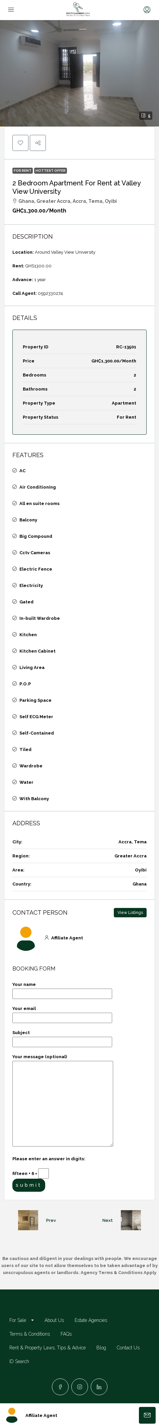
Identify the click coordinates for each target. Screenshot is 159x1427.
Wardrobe (31, 765)
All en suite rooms (39, 503)
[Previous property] (28, 1220)
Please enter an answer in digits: (48, 1158)
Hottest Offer (50, 170)
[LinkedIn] (99, 1386)
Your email (62, 1013)
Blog (101, 1347)
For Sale (17, 1320)
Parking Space (35, 700)
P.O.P (25, 683)
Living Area (32, 667)
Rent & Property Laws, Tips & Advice (47, 1347)
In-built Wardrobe (39, 618)
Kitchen (28, 634)
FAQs (66, 1334)
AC (22, 470)
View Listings (130, 912)
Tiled (25, 749)
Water (26, 782)
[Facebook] (60, 1386)
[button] (79, 73)
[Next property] (131, 1220)
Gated (26, 601)
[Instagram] (79, 1386)
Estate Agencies (91, 1320)
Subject (62, 1037)
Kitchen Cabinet (37, 651)
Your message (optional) (62, 1101)
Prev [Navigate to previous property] (51, 1220)
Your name (62, 989)
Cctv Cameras (34, 552)
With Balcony (34, 798)
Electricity (31, 585)
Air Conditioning (37, 487)
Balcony (28, 519)
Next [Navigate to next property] (107, 1220)
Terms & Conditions (29, 1334)
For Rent (22, 170)
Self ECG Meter (36, 716)
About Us (54, 1320)
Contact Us (128, 1347)
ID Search (19, 1361)
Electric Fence (35, 569)
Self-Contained (36, 733)
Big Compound (35, 536)
